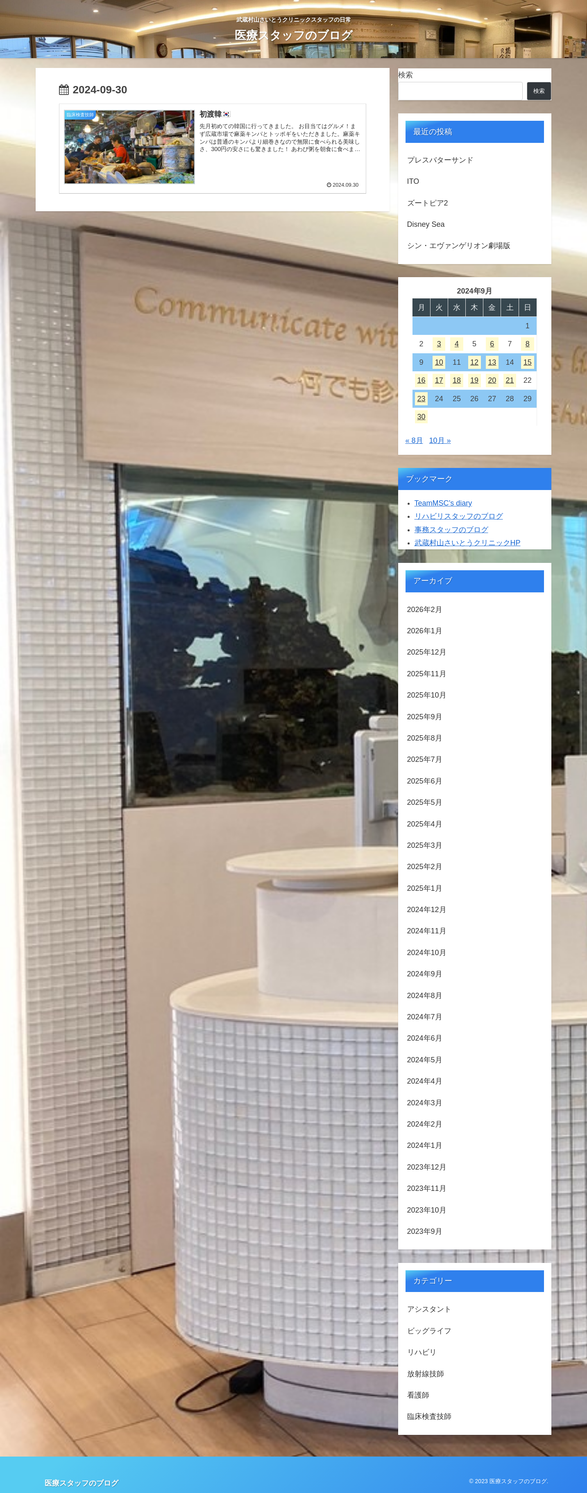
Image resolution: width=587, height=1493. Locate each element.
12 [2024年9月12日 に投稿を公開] (474, 362)
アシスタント (429, 1309)
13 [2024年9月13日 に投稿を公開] (492, 362)
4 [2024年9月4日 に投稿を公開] (457, 344)
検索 (405, 75)
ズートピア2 (427, 203)
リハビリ (422, 1352)
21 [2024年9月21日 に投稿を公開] (510, 380)
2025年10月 (426, 695)
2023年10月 (426, 1210)
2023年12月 (426, 1167)
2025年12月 (426, 652)
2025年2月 (424, 867)
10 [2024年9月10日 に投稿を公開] (439, 362)
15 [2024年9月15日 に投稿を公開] (528, 362)
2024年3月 (424, 1103)
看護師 (418, 1395)
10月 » (440, 440)
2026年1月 (424, 631)
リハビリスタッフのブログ (459, 516)
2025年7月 (424, 759)
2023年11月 (426, 1188)
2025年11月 (426, 674)
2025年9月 (424, 717)
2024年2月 (424, 1124)
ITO (413, 181)
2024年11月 (426, 931)
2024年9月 (424, 974)
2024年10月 (426, 953)
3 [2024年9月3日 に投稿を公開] (439, 344)
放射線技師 (425, 1374)
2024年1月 (424, 1145)
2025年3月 (424, 845)
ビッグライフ (429, 1331)
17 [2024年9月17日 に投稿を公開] (439, 380)
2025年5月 (424, 802)
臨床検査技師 (429, 1416)
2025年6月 (424, 781)
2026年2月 (424, 609)
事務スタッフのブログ (451, 530)
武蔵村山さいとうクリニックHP (468, 543)
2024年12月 (426, 910)
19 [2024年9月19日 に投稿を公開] (474, 380)
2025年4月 (424, 824)
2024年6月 (424, 1038)
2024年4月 (424, 1081)
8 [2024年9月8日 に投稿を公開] (528, 344)
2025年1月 (424, 888)
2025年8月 (424, 738)
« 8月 (414, 440)
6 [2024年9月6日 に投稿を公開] (492, 344)
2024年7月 (424, 1017)
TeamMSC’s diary (443, 503)
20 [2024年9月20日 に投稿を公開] (492, 380)
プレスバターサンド (440, 160)
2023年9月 (424, 1231)
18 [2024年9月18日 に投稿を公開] (457, 380)
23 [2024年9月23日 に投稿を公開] (421, 399)
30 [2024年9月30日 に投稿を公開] (421, 417)
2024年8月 (424, 996)
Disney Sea (426, 224)
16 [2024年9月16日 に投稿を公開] (421, 380)
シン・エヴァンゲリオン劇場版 (458, 246)
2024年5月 (424, 1060)
